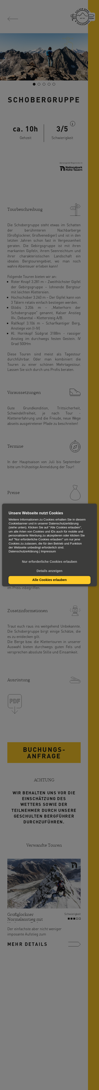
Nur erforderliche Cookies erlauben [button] (49, 562)
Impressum (48, 551)
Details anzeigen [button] (50, 571)
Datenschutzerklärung (23, 551)
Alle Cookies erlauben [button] (49, 580)
